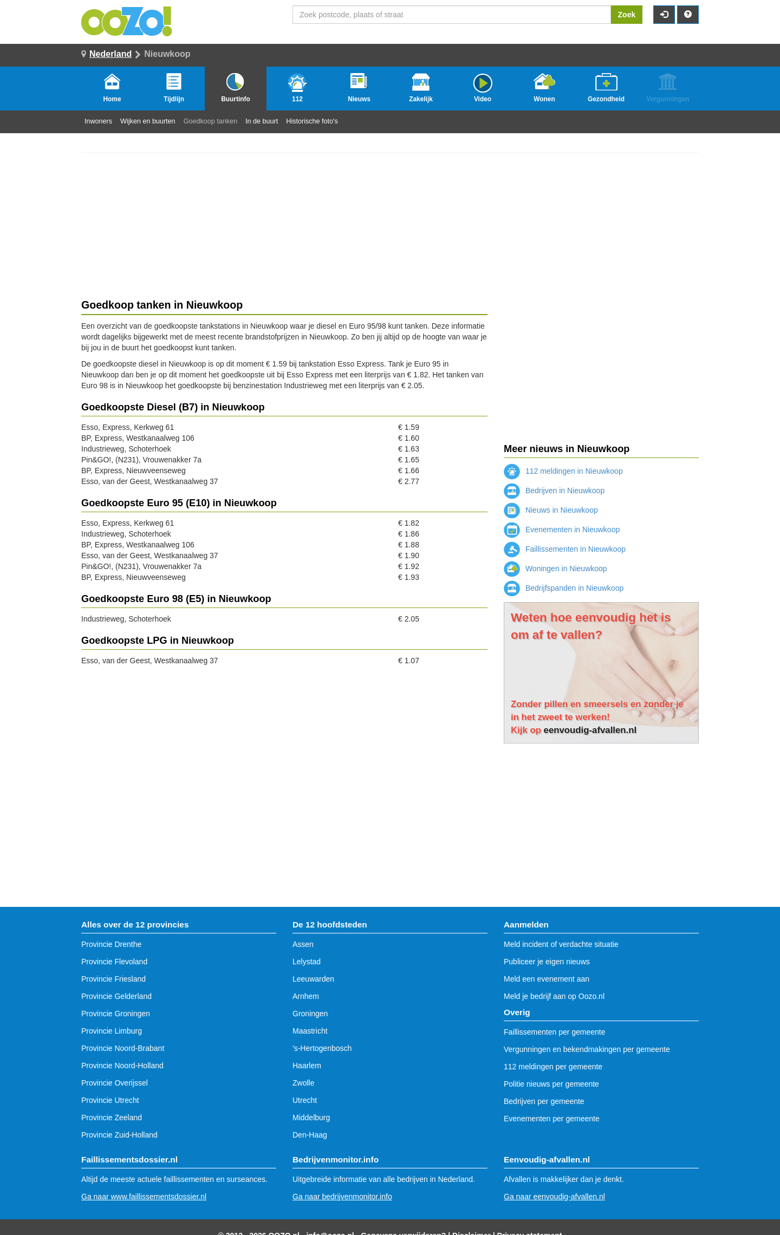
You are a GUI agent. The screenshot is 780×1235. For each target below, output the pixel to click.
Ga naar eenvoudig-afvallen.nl (554, 1196)
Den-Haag (309, 1135)
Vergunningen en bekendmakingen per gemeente (587, 1049)
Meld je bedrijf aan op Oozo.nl (554, 996)
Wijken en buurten (148, 121)
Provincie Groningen (115, 1013)
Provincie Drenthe (111, 944)
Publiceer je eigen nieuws (547, 961)
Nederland (110, 53)
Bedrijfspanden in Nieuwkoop (563, 588)
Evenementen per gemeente (552, 1118)
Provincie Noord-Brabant (122, 1048)
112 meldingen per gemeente (553, 1066)
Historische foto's (312, 121)
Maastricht (310, 1031)
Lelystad (306, 961)
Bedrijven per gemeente (544, 1101)
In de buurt (261, 121)
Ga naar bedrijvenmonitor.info (342, 1196)
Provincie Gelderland (116, 996)
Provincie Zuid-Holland (119, 1135)
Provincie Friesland (113, 979)
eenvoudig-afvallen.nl (590, 730)
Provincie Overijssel (114, 1083)
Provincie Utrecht (110, 1100)
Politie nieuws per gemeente (551, 1084)
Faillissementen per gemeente (555, 1032)
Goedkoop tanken (210, 121)
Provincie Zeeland (111, 1117)
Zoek (627, 14)
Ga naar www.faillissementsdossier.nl (143, 1196)
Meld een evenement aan (546, 979)
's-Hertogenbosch (322, 1048)
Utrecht (304, 1100)
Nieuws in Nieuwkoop (551, 510)
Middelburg (311, 1117)
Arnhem (305, 996)
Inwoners (98, 121)
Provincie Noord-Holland (122, 1065)
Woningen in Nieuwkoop (555, 568)
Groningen (310, 1013)
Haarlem (306, 1065)
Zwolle (303, 1083)
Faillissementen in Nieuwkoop (565, 549)
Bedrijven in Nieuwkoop (554, 490)
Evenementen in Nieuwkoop (562, 529)
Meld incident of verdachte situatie (561, 944)
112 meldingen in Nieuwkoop (563, 471)
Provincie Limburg (111, 1031)
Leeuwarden (313, 979)
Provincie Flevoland (114, 961)
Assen (303, 944)
